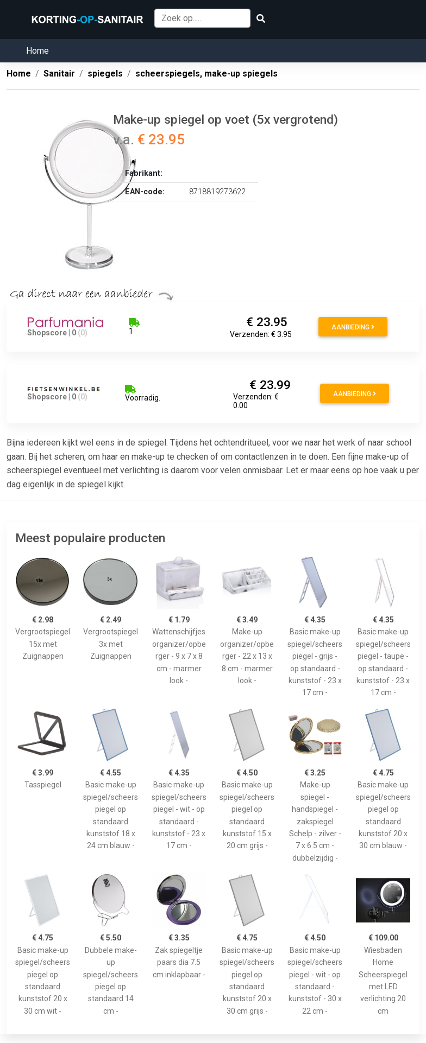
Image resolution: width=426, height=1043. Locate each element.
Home (37, 51)
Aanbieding (352, 327)
